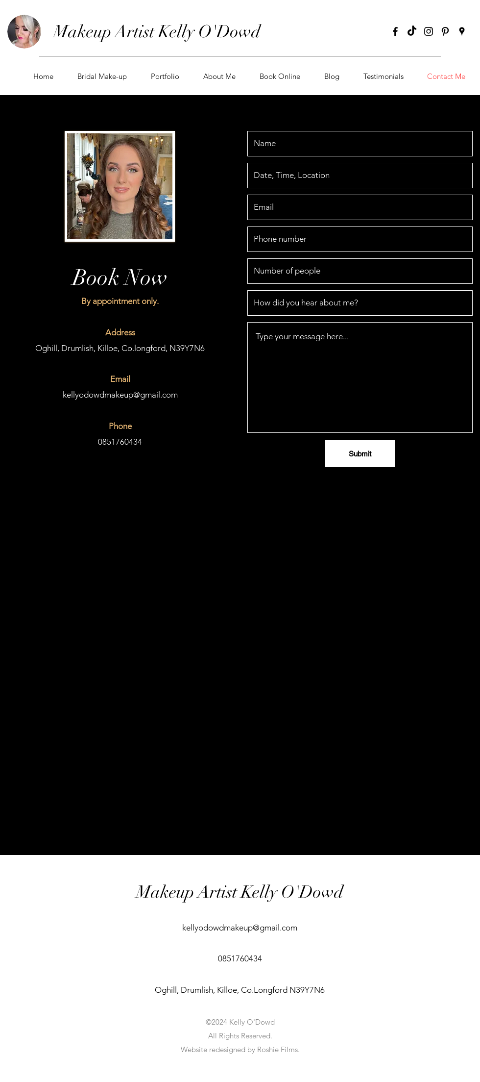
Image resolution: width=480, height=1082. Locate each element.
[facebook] (395, 31)
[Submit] (360, 453)
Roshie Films (277, 1049)
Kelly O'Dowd (209, 31)
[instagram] (428, 31)
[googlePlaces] (462, 31)
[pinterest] (445, 31)
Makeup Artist (105, 31)
